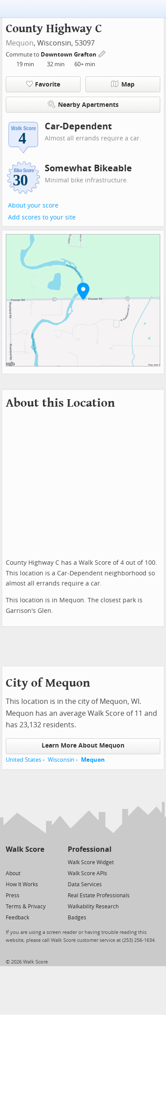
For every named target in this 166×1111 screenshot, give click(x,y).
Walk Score (25, 849)
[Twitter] (11, 862)
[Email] (38, 862)
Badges (77, 917)
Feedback (17, 917)
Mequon (20, 43)
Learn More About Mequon (83, 745)
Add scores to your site (42, 217)
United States (23, 759)
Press (12, 895)
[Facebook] (24, 862)
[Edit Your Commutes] (102, 53)
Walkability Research (93, 906)
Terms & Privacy (26, 906)
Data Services (85, 884)
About (13, 873)
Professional (90, 849)
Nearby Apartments (83, 104)
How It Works (22, 884)
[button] (83, 291)
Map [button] (123, 84)
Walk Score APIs (87, 873)
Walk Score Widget (91, 862)
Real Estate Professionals (99, 895)
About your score (33, 205)
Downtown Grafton (69, 54)
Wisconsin (61, 759)
